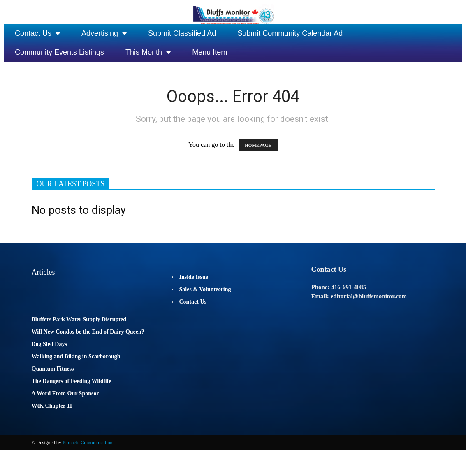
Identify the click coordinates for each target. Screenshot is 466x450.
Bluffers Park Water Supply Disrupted (79, 319)
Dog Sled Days (49, 344)
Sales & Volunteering (205, 289)
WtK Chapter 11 (52, 406)
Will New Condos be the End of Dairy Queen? (88, 332)
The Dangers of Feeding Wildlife (71, 381)
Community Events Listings (59, 52)
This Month (148, 52)
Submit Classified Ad (182, 33)
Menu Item (209, 52)
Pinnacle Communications (88, 442)
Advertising (104, 33)
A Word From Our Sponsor (65, 393)
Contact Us (37, 33)
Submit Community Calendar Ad (290, 33)
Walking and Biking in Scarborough (76, 356)
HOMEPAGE (258, 145)
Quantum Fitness (53, 369)
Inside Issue (193, 277)
